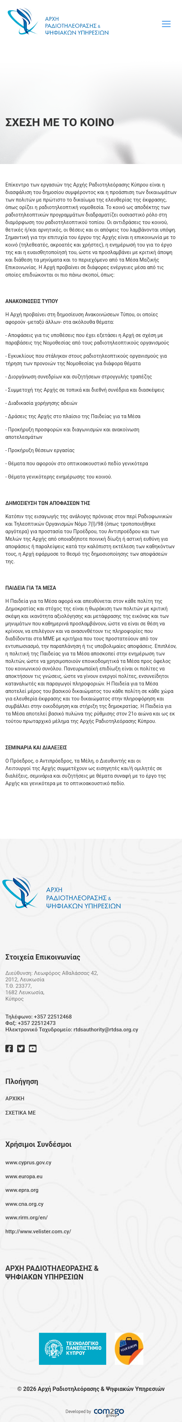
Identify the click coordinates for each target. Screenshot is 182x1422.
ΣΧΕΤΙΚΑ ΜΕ (20, 1113)
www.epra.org (22, 1190)
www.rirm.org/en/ (26, 1217)
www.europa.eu (24, 1176)
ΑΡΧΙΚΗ (14, 1098)
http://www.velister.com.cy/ (38, 1231)
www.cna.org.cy (24, 1204)
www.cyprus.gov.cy (28, 1162)
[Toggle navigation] (166, 24)
